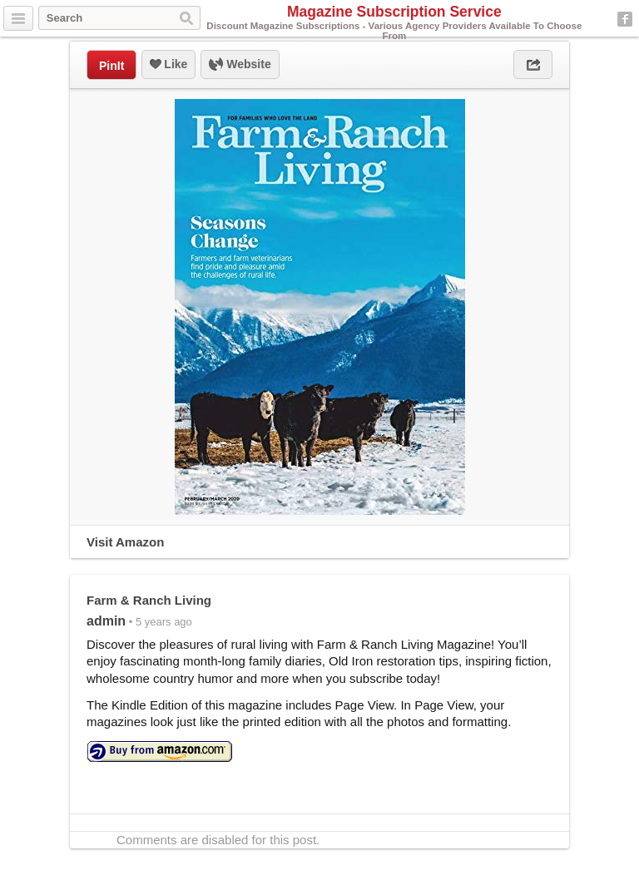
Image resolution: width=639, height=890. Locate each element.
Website (239, 64)
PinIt (111, 65)
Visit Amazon (125, 542)
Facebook (625, 19)
